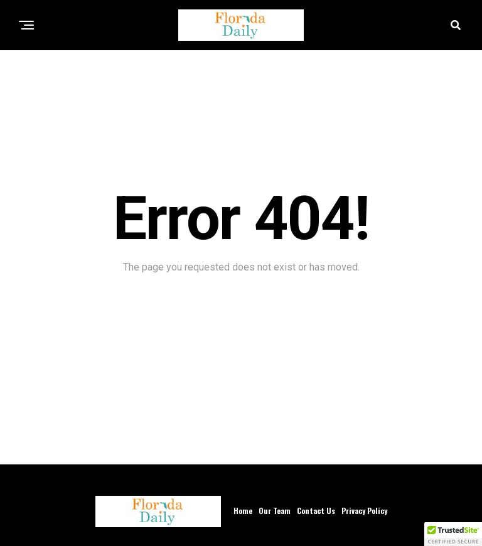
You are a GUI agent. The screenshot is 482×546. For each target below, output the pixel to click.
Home (242, 510)
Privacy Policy (364, 510)
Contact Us (316, 510)
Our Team (275, 510)
